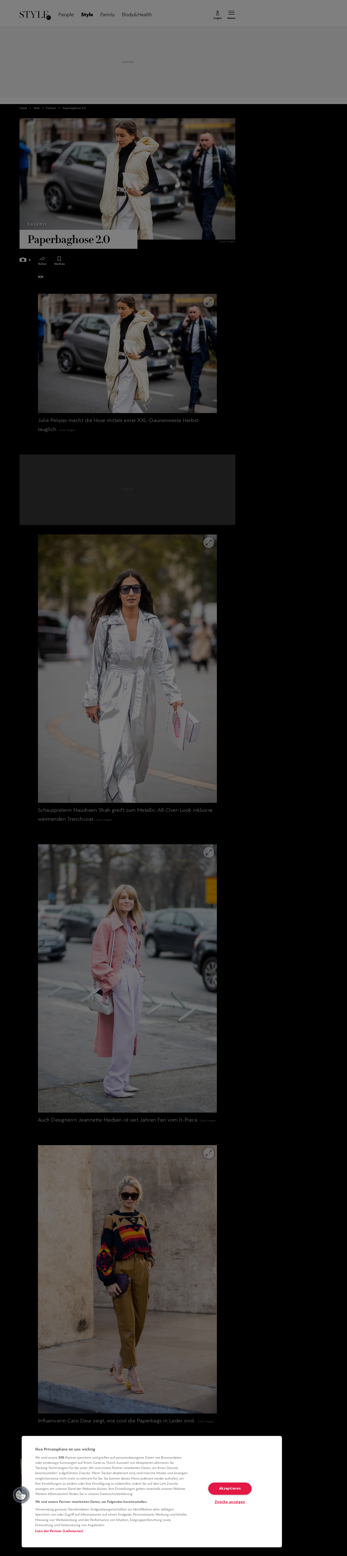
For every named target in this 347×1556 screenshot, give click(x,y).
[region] (152, 1491)
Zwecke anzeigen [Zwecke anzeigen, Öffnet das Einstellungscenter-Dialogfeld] (230, 1502)
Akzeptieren (230, 1489)
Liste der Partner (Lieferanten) (59, 1531)
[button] (21, 1495)
